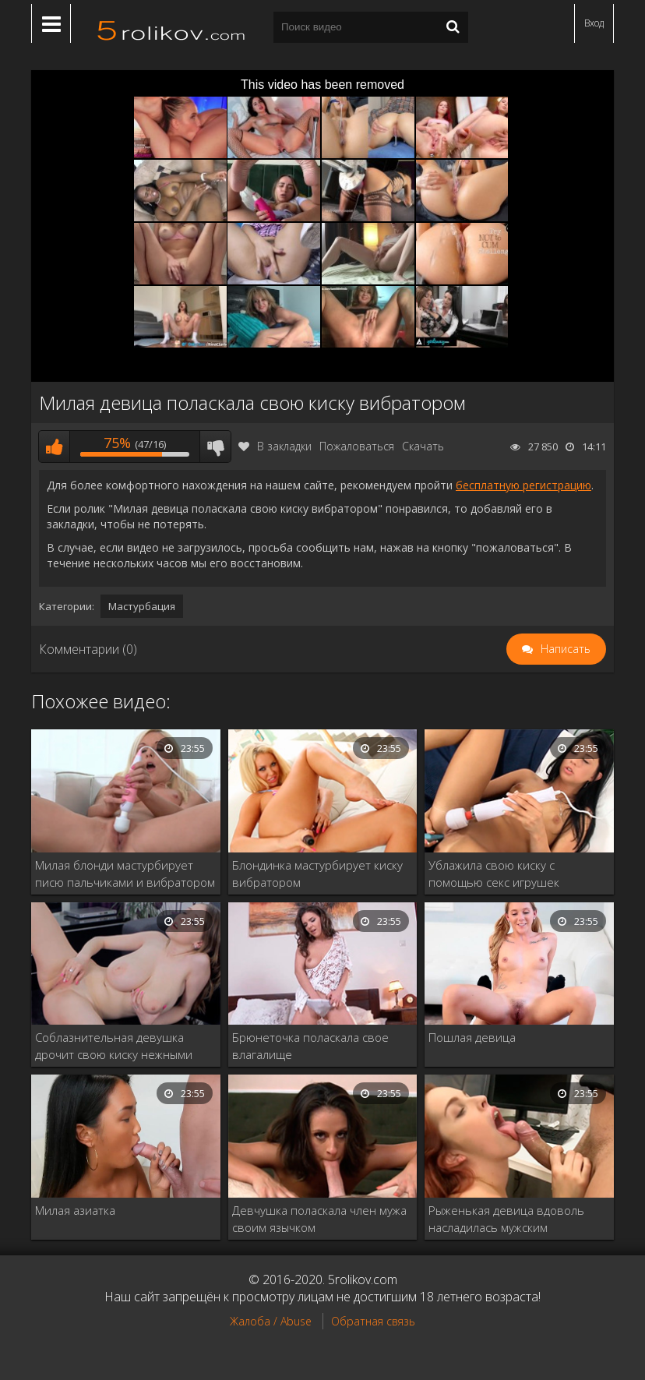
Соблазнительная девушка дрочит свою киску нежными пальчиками (113, 1046)
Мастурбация (141, 606)
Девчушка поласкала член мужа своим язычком (319, 1218)
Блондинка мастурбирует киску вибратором (317, 873)
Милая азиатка (75, 1210)
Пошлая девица (472, 1037)
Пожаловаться (356, 446)
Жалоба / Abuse (271, 1321)
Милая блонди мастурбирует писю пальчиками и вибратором (125, 873)
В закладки (275, 446)
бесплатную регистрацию (523, 485)
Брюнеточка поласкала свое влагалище (310, 1045)
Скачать (423, 446)
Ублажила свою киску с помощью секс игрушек (493, 873)
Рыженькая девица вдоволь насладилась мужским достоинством (506, 1219)
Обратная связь (373, 1321)
